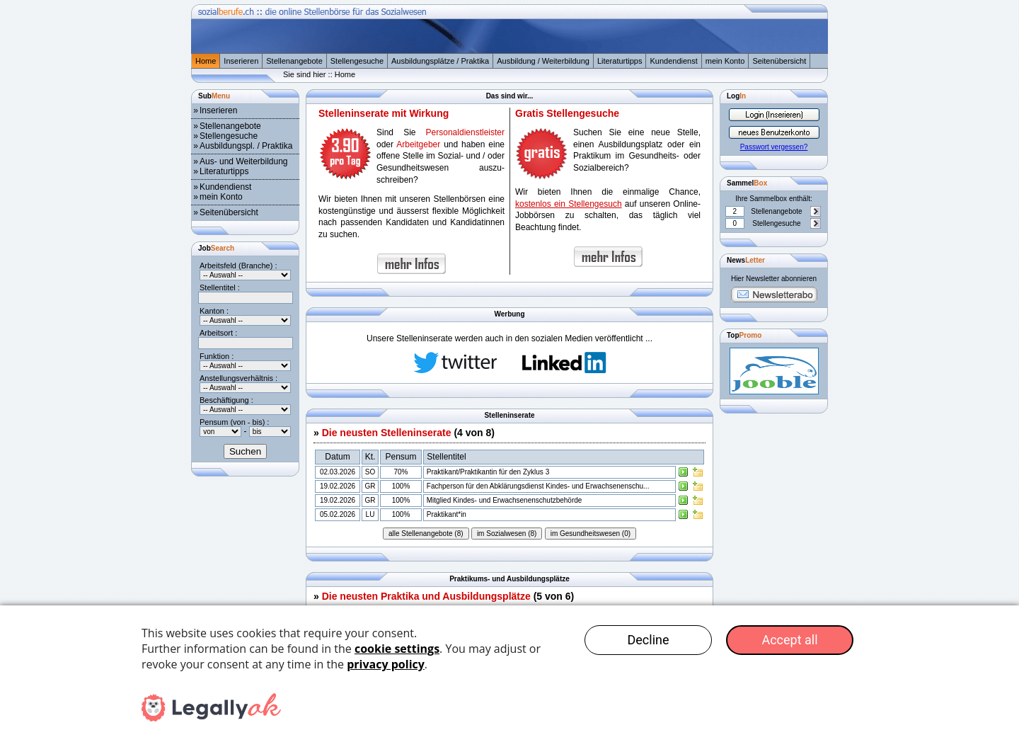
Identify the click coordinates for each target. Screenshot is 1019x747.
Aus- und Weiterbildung (244, 161)
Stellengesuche (357, 61)
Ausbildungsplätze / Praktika (440, 61)
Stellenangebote (294, 61)
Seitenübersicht (779, 61)
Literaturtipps (620, 61)
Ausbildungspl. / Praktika (246, 146)
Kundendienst (673, 61)
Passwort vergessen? (774, 147)
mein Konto (725, 61)
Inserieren (241, 61)
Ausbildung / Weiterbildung (543, 61)
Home (205, 61)
